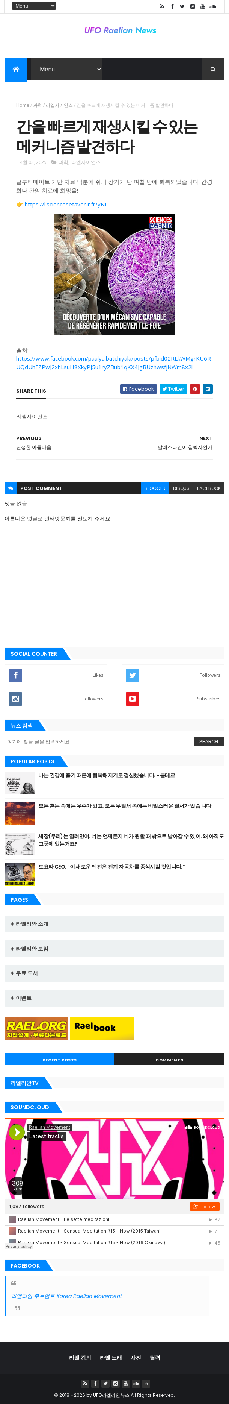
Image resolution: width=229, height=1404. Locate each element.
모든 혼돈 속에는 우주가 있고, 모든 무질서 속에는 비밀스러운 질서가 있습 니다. (125, 806)
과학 (37, 105)
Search (208, 741)
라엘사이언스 (59, 105)
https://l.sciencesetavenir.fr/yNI (66, 204)
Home (22, 105)
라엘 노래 (111, 1358)
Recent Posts (59, 1060)
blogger (155, 488)
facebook (209, 488)
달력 (155, 1358)
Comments (169, 1060)
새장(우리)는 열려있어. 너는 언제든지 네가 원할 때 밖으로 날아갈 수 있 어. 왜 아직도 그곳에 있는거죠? (131, 840)
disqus (181, 488)
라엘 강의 (80, 1358)
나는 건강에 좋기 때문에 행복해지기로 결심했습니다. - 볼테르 (106, 775)
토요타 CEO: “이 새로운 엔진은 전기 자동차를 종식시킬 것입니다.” (111, 866)
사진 (136, 1358)
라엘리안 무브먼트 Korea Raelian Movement (66, 1296)
